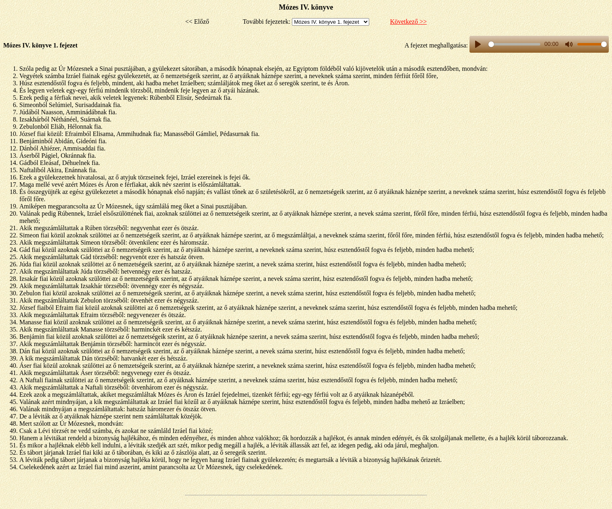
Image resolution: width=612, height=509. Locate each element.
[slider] (514, 44)
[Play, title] (477, 44)
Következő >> (408, 21)
